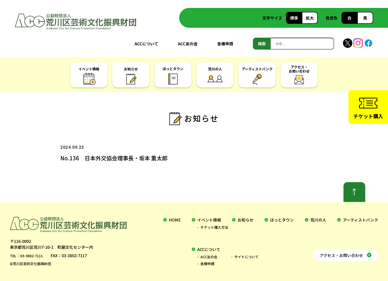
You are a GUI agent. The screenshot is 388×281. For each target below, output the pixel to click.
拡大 (310, 18)
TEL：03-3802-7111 (28, 255)
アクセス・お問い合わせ (338, 254)
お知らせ (245, 220)
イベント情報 (209, 220)
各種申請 (225, 44)
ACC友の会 (187, 44)
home (175, 220)
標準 (294, 18)
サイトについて (246, 256)
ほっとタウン (282, 220)
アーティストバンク (360, 220)
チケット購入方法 (214, 227)
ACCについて (146, 44)
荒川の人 (318, 220)
